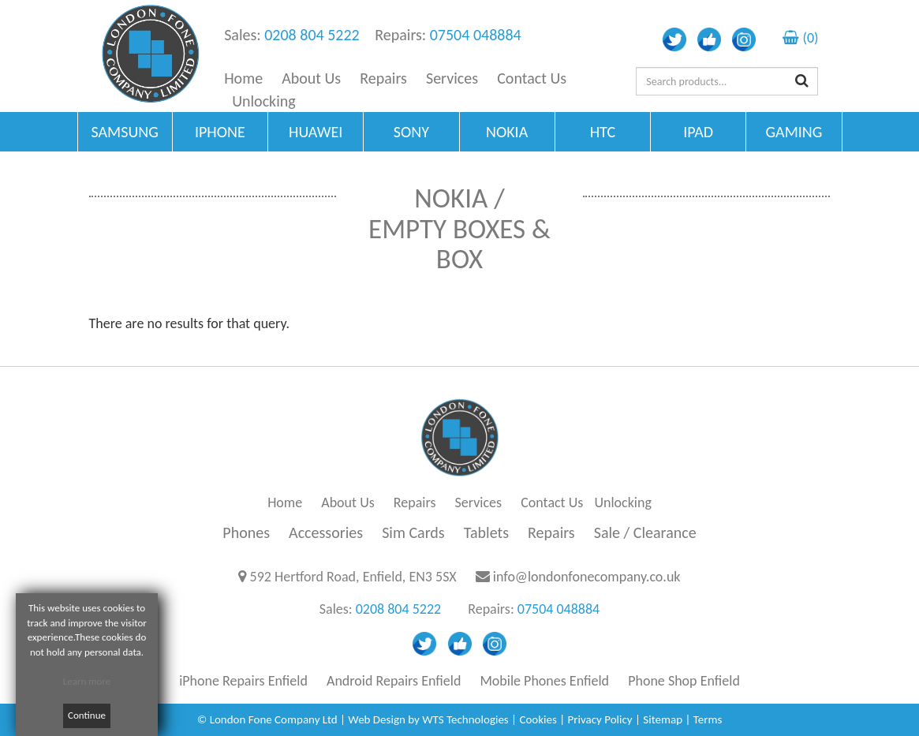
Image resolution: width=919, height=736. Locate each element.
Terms (708, 719)
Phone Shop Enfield (684, 680)
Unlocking (264, 101)
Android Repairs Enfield (394, 680)
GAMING (793, 131)
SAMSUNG (124, 131)
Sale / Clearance (645, 532)
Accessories (326, 532)
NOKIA (507, 131)
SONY (411, 131)
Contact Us (531, 78)
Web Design (376, 719)
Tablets (486, 532)
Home (243, 78)
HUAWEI (315, 131)
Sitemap (662, 719)
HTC (602, 131)
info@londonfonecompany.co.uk (587, 576)
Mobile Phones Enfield (544, 680)
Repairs (383, 78)
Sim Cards (413, 532)
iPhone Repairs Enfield (243, 680)
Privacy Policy (600, 719)
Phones (246, 532)
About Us (311, 78)
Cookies (537, 719)
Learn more (87, 681)
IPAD (698, 131)
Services (452, 78)
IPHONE (220, 131)
